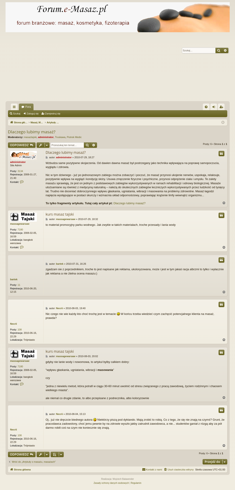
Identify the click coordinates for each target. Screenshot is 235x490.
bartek (14, 279)
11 (19, 285)
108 (20, 329)
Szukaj (16, 113)
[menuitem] (206, 107)
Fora (28, 106)
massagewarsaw (20, 223)
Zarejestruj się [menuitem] (222, 107)
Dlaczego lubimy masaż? (31, 132)
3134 (20, 171)
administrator (45, 137)
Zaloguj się (33, 113)
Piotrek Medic (74, 137)
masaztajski (30, 137)
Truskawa (60, 137)
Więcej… (15, 107)
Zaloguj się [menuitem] (214, 107)
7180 (20, 229)
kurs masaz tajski (60, 214)
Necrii (13, 323)
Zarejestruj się (52, 113)
